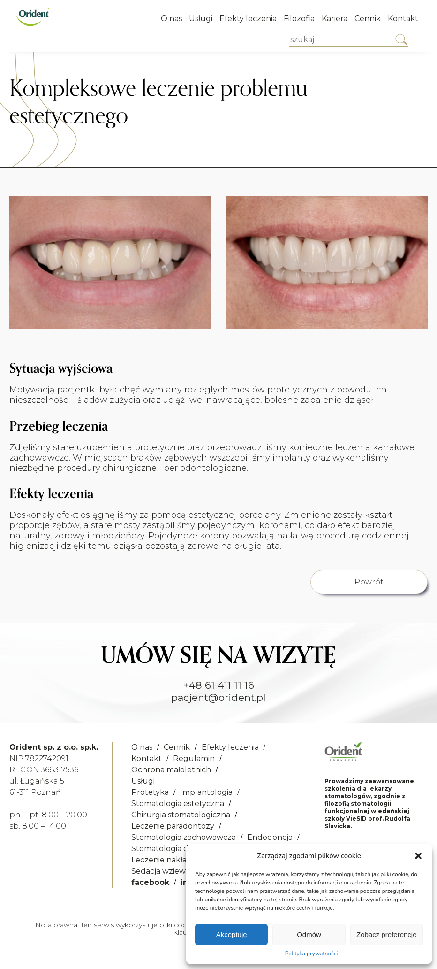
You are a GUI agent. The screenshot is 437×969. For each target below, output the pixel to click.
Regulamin (194, 758)
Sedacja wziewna (163, 871)
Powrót (369, 581)
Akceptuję (231, 934)
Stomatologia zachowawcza (183, 837)
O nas (171, 18)
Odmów (309, 934)
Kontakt (403, 18)
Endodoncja (270, 837)
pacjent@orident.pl (218, 697)
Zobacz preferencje (386, 934)
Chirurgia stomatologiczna (180, 814)
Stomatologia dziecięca (174, 848)
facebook (150, 882)
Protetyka (150, 792)
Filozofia (299, 18)
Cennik (367, 18)
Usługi (200, 18)
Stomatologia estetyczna (177, 803)
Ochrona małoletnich (171, 769)
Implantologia (206, 792)
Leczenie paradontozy (172, 826)
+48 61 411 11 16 (218, 685)
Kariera (334, 18)
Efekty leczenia (248, 18)
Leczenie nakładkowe (171, 859)
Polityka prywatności (311, 953)
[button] (418, 856)
